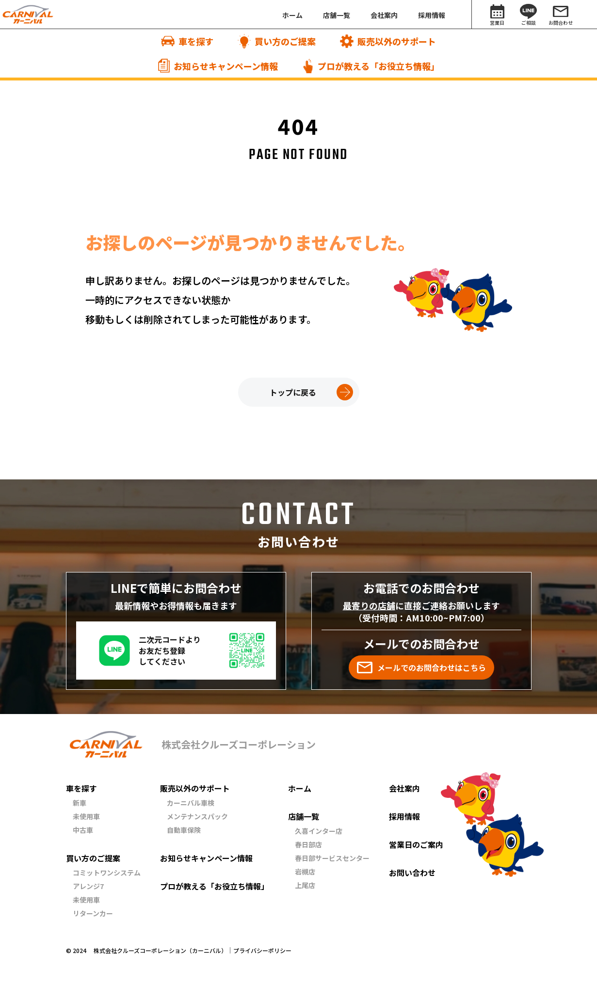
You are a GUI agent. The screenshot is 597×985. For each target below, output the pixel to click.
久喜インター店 (318, 831)
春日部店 (308, 844)
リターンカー (93, 913)
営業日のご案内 (416, 844)
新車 (79, 803)
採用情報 (404, 816)
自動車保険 (184, 830)
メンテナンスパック (197, 816)
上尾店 (305, 885)
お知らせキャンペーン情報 (206, 858)
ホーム (299, 788)
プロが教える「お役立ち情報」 (214, 886)
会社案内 (404, 788)
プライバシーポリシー (262, 950)
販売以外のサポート (195, 788)
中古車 (83, 830)
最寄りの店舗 (369, 605)
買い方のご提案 (93, 858)
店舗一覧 (303, 816)
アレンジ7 (88, 886)
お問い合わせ (412, 872)
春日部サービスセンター (332, 858)
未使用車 (86, 816)
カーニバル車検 (190, 803)
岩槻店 (305, 871)
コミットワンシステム (107, 872)
